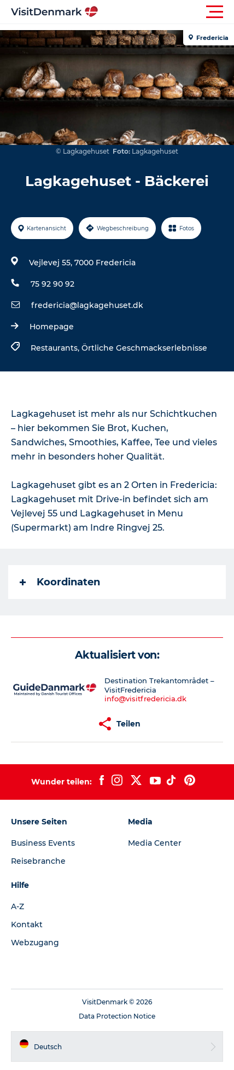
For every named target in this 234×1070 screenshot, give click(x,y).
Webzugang (35, 942)
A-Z (17, 906)
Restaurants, (56, 348)
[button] (166, 12)
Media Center (155, 843)
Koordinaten (60, 582)
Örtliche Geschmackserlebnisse (144, 348)
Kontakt (27, 924)
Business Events (43, 843)
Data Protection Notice (117, 1016)
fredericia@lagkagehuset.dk (87, 305)
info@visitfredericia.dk (145, 698)
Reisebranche (38, 861)
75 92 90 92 (52, 284)
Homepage (52, 327)
